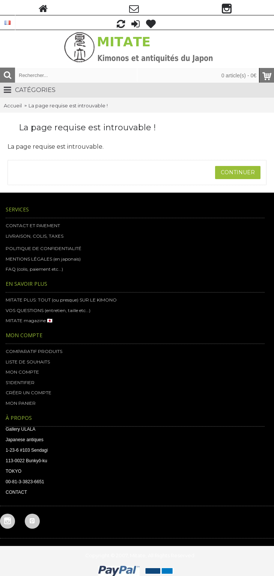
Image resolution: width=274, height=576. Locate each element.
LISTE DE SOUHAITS (28, 362)
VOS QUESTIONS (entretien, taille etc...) (48, 310)
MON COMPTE (22, 372)
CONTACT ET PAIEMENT (33, 225)
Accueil (13, 106)
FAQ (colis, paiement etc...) (34, 269)
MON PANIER (21, 403)
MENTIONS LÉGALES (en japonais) (43, 259)
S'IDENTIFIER (20, 382)
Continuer (238, 172)
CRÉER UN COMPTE (28, 392)
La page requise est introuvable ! (68, 106)
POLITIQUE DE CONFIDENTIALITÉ (43, 248)
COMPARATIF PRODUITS (34, 351)
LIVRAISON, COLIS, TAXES (34, 236)
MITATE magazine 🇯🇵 (29, 320)
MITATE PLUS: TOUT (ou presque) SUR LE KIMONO (61, 300)
